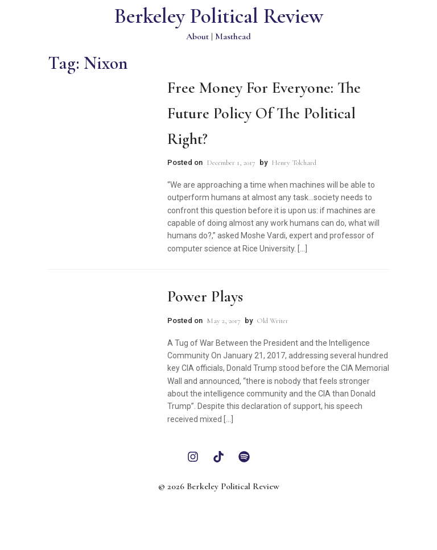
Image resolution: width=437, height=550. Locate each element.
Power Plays (205, 296)
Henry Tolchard (293, 162)
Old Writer (272, 320)
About (197, 36)
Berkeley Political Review (218, 16)
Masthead (233, 36)
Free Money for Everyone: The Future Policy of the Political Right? (264, 113)
